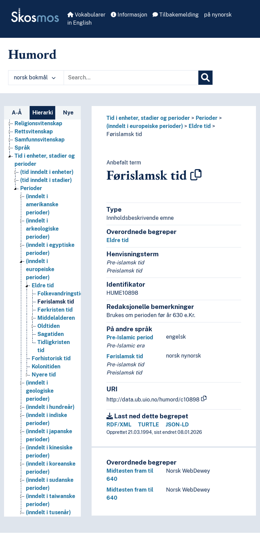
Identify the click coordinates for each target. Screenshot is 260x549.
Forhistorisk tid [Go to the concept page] (51, 358)
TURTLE (148, 424)
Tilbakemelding (176, 14)
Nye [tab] (68, 112)
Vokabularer (86, 14)
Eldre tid (200, 126)
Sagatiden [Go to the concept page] (50, 334)
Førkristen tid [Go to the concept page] (55, 310)
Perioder (207, 118)
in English (79, 23)
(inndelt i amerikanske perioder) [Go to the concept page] (42, 204)
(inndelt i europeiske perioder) (144, 126)
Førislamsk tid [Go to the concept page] (55, 301)
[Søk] (205, 77)
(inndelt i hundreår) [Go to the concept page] (50, 407)
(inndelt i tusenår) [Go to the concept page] (48, 512)
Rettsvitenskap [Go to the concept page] (33, 131)
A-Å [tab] (17, 112)
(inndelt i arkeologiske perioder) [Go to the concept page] (42, 228)
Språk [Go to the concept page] (22, 148)
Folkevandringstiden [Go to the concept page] (63, 293)
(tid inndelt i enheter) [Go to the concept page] (46, 172)
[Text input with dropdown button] (131, 77)
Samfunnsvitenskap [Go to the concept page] (39, 139)
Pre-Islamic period (129, 337)
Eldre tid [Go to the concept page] (43, 285)
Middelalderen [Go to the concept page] (56, 318)
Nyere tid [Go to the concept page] (44, 374)
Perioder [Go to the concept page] (31, 188)
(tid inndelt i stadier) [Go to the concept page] (46, 180)
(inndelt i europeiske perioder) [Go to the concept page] (40, 269)
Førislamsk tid (124, 134)
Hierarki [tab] (42, 112)
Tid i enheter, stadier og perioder (148, 118)
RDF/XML (118, 424)
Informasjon (129, 14)
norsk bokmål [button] (35, 77)
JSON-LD (177, 424)
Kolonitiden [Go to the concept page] (46, 366)
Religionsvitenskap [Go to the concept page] (38, 123)
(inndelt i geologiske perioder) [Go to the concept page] (40, 391)
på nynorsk (218, 14)
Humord (32, 54)
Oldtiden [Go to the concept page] (48, 326)
